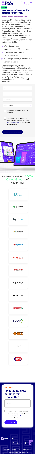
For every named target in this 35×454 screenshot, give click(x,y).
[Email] (17, 403)
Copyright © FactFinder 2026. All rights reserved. (17, 449)
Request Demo (7, 438)
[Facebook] (14, 443)
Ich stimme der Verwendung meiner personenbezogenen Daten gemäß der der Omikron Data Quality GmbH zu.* (17, 414)
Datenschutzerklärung (13, 122)
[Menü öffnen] (31, 3)
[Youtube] (27, 443)
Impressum (25, 452)
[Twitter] (18, 443)
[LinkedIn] (22, 443)
